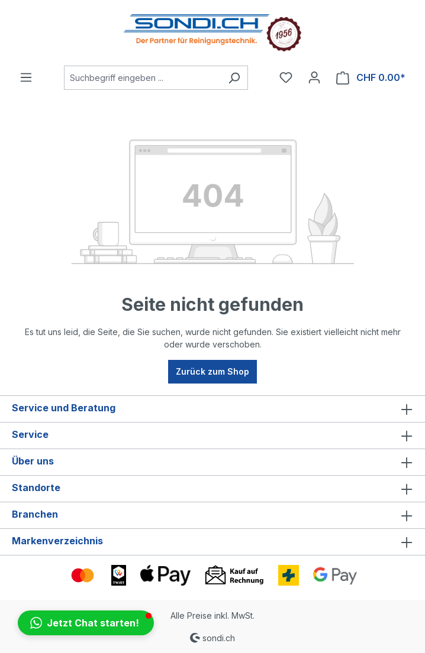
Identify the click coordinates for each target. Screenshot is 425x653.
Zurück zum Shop (212, 371)
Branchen (35, 514)
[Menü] (26, 77)
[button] (86, 622)
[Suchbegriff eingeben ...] (142, 78)
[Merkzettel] (286, 77)
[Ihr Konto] (314, 77)
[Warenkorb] (371, 78)
